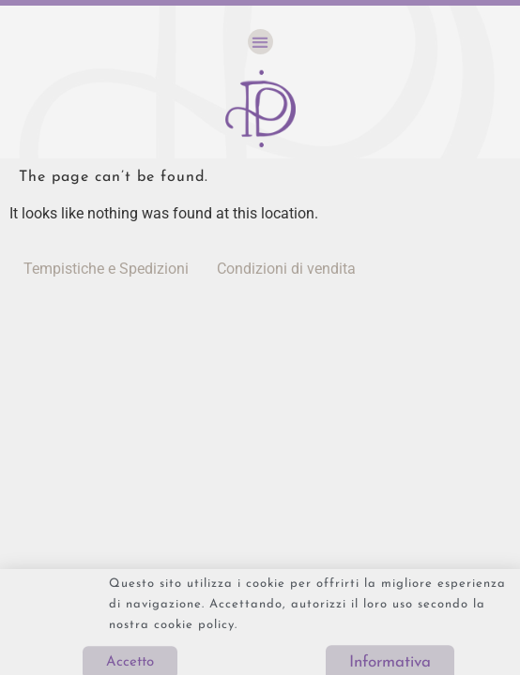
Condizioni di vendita (286, 269)
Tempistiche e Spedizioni (106, 269)
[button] (260, 41)
